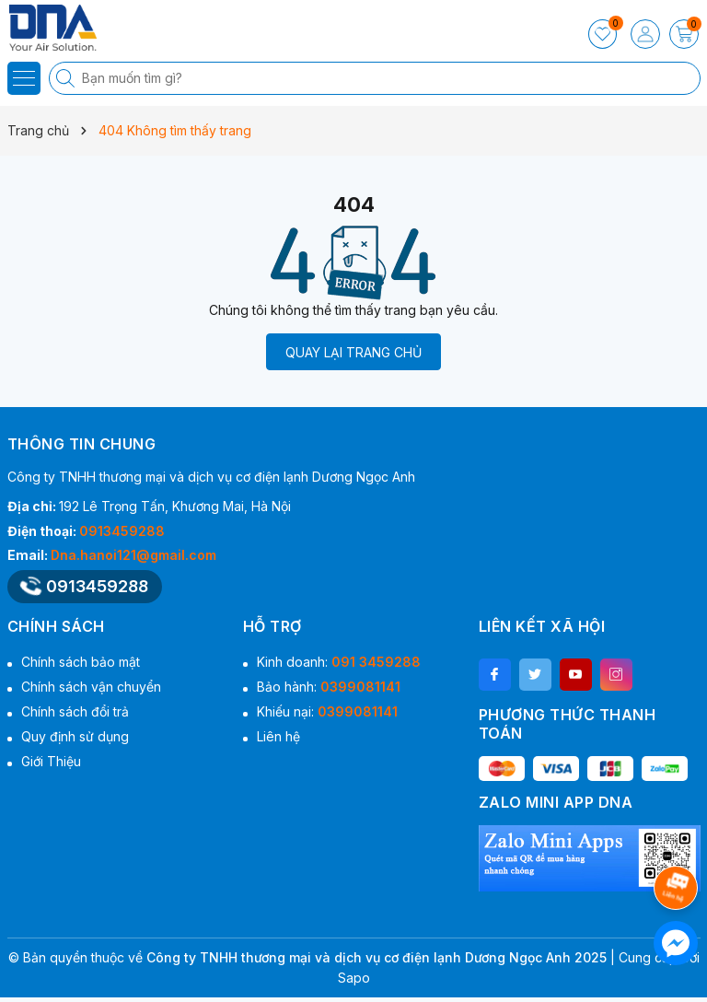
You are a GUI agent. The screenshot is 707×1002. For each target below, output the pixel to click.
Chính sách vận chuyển (91, 686)
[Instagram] (616, 674)
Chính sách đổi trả (75, 711)
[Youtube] (576, 674)
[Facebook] (495, 674)
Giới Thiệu (51, 761)
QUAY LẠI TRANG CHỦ (353, 352)
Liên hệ (278, 736)
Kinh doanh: (339, 662)
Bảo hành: (328, 686)
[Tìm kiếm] (67, 78)
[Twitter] (535, 674)
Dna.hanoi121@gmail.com (133, 555)
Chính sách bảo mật (80, 662)
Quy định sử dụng (75, 736)
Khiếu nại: (327, 711)
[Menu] (24, 78)
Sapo (354, 977)
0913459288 (122, 531)
